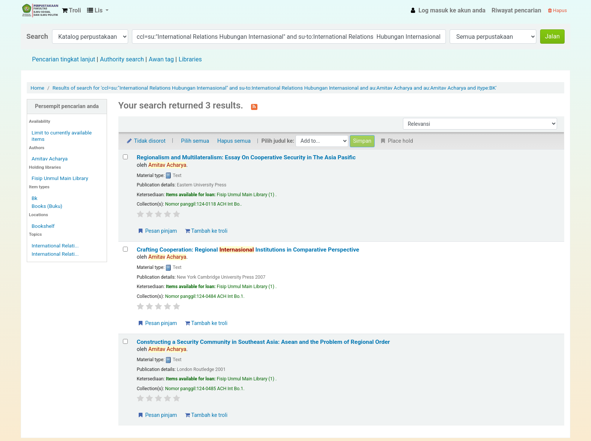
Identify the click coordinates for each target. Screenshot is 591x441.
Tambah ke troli (206, 231)
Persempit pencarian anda (67, 106)
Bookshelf (43, 226)
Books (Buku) (47, 206)
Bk (34, 198)
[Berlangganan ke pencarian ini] (254, 106)
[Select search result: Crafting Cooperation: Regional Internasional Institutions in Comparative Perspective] (125, 249)
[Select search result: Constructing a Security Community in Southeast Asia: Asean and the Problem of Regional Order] (125, 341)
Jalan (552, 36)
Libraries (190, 59)
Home (37, 88)
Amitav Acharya (50, 159)
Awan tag (161, 59)
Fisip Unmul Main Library (40, 10)
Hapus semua (234, 141)
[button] (71, 10)
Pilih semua (195, 141)
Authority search (122, 59)
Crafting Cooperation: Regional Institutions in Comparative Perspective (248, 249)
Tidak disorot (146, 141)
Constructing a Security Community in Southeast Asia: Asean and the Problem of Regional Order (263, 342)
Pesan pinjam (157, 231)
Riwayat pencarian (516, 10)
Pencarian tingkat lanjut (63, 59)
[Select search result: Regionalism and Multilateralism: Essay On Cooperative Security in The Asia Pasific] (125, 156)
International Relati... (55, 246)
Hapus (557, 10)
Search (37, 36)
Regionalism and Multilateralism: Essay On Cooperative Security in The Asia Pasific (246, 157)
